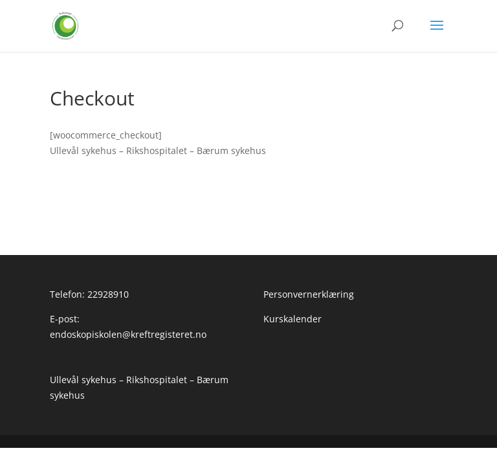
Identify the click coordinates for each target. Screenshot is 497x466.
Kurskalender (79, 209)
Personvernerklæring (95, 185)
